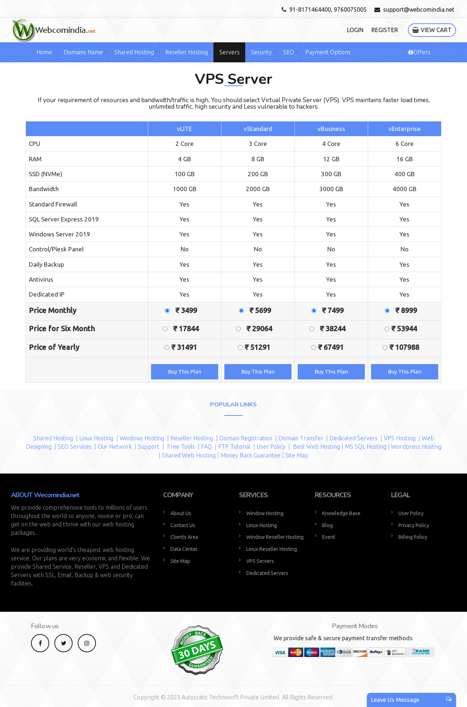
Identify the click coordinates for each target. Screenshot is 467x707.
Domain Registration (245, 438)
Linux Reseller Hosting (271, 549)
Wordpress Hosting (416, 446)
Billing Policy (412, 537)
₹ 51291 (261, 347)
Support (148, 446)
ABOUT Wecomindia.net (45, 495)
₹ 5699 (263, 310)
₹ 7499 (336, 310)
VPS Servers (260, 561)
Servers (229, 52)
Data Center (184, 549)
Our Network (115, 446)
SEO (288, 52)
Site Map (296, 455)
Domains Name (83, 52)
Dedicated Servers (353, 438)
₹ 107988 (408, 347)
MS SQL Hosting (365, 446)
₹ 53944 (407, 328)
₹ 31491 (187, 347)
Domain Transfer (300, 438)
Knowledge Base (341, 513)
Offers (419, 52)
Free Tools (181, 446)
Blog (327, 525)
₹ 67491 (334, 347)
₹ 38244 (336, 328)
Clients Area (184, 537)
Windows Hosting (142, 438)
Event (328, 537)
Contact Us (182, 525)
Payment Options (328, 52)
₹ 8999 (409, 310)
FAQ (207, 446)
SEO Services (75, 446)
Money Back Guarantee (250, 455)
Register (384, 30)
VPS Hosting (400, 438)
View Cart (432, 30)
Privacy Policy (413, 525)
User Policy (271, 446)
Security (261, 52)
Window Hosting (264, 513)
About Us (180, 513)
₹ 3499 (189, 310)
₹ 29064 (262, 328)
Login (355, 30)
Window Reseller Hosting (275, 537)
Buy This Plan (184, 371)
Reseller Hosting (186, 52)
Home (44, 52)
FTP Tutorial (234, 446)
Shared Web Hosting (189, 455)
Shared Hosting (134, 52)
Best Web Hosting (316, 446)
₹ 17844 (189, 328)
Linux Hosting (96, 438)
